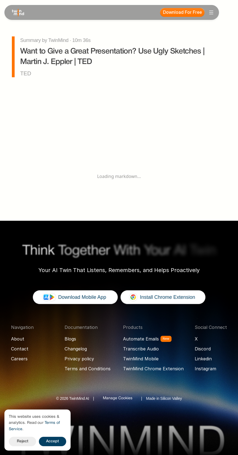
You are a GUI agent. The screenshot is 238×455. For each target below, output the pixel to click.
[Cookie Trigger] (117, 398)
